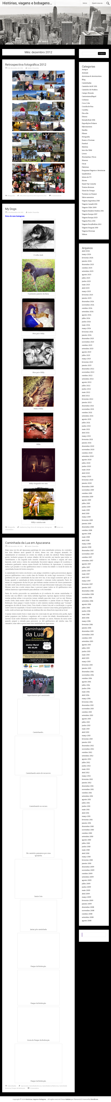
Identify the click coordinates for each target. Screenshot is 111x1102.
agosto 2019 (86, 500)
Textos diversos (88, 187)
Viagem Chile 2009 (89, 207)
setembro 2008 (87, 917)
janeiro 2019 (86, 524)
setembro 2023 (87, 349)
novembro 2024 (88, 305)
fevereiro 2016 (87, 624)
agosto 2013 (86, 719)
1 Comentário (34, 1088)
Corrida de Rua (87, 106)
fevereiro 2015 (87, 665)
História (85, 147)
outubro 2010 (87, 833)
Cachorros (23, 527)
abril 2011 (85, 813)
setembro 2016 (87, 601)
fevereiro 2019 (87, 520)
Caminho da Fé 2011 (89, 86)
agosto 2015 (86, 645)
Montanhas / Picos (89, 157)
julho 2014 (86, 685)
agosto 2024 (86, 315)
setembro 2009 (88, 877)
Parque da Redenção (18, 1088)
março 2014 (86, 699)
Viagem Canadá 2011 (89, 204)
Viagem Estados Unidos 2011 (93, 211)
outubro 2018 (87, 530)
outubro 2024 (87, 308)
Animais (85, 73)
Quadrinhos (86, 174)
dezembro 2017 (88, 550)
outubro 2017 (87, 557)
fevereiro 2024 (87, 332)
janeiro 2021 (86, 443)
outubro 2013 (87, 712)
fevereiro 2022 (87, 399)
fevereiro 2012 (87, 779)
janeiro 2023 (86, 365)
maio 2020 (86, 470)
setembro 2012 (87, 756)
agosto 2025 (86, 275)
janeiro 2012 (86, 783)
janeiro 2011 (86, 823)
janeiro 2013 (86, 742)
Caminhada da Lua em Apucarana (27, 543)
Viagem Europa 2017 (89, 214)
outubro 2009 (87, 873)
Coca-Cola (86, 103)
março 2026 (86, 254)
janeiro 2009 (87, 904)
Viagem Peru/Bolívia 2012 (91, 224)
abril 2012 (85, 773)
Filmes (84, 133)
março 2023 (86, 359)
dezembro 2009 (88, 867)
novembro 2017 (88, 554)
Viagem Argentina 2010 (91, 201)
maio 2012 (86, 769)
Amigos (85, 69)
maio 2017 (86, 574)
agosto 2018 (86, 534)
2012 (21, 196)
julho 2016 (86, 608)
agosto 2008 (86, 921)
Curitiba (85, 110)
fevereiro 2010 (87, 860)
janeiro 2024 (87, 335)
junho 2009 (86, 887)
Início (85, 3)
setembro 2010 (87, 836)
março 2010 (86, 857)
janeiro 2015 (86, 668)
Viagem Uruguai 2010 (90, 228)
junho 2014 (86, 688)
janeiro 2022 (87, 402)
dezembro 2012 (88, 746)
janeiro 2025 (86, 298)
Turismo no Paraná (89, 194)
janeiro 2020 (87, 483)
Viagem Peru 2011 (88, 221)
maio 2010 (86, 850)
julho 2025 (86, 278)
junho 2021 (86, 426)
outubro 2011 (87, 793)
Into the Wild (87, 150)
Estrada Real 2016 (88, 120)
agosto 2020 (86, 460)
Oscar (84, 164)
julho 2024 (86, 318)
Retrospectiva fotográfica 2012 (25, 64)
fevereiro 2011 (87, 820)
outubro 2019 (87, 493)
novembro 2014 (88, 675)
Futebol (85, 143)
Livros (84, 154)
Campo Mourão (88, 93)
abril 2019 (85, 513)
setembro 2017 (87, 561)
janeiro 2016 (86, 628)
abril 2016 (85, 618)
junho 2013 (86, 725)
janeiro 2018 (86, 547)
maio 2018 (86, 537)
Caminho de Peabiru (90, 90)
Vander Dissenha (33, 68)
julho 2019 (86, 503)
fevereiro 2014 (87, 702)
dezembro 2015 (88, 631)
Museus (85, 160)
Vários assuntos (88, 197)
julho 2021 (86, 423)
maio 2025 (86, 285)
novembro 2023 (88, 342)
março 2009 (86, 897)
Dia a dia (85, 113)
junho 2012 (86, 766)
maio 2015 (86, 655)
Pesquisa (102, 53)
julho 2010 (86, 843)
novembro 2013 (88, 709)
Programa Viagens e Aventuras (93, 170)
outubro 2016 (87, 598)
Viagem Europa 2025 (90, 218)
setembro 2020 (88, 456)
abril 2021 (85, 433)
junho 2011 (86, 806)
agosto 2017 (86, 564)
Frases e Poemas (88, 140)
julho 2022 (86, 386)
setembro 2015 (87, 641)
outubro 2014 (87, 678)
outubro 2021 (87, 412)
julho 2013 (86, 722)
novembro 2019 (88, 490)
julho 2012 (86, 762)
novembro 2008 (88, 910)
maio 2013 (86, 729)
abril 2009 (86, 894)
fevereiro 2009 (87, 900)
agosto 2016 (86, 604)
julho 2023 (86, 355)
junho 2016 (86, 611)
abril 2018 (85, 540)
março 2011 (86, 816)
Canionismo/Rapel (89, 96)
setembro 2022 (88, 379)
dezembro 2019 (88, 487)
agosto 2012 (86, 759)
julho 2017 (86, 567)
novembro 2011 (88, 789)
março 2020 (86, 476)
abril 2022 (86, 396)
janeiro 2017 (86, 587)
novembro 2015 (88, 635)
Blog (83, 80)
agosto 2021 (86, 419)
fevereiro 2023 (87, 362)
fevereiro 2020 (87, 480)
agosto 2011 (86, 799)
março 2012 (86, 776)
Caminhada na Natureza (50, 1086)
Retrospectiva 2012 (40, 196)
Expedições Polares (89, 123)
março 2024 (86, 328)
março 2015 (86, 661)
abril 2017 (85, 577)
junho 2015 (86, 651)
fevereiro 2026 (87, 258)
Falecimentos (87, 127)
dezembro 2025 (88, 264)
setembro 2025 (87, 271)
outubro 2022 (87, 375)
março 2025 (86, 291)
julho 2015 (86, 648)
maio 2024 (86, 325)
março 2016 (86, 621)
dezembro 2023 (88, 338)
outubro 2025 (87, 268)
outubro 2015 (87, 638)
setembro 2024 (87, 312)
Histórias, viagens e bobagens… (27, 3)
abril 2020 (86, 473)
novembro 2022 (88, 372)
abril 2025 (86, 288)
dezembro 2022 (88, 369)
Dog (28, 527)
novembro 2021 (88, 409)
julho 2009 (86, 884)
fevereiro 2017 (87, 584)
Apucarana (24, 1086)
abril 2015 (85, 658)
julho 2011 (86, 803)
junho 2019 (86, 507)
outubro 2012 (87, 752)
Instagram (48, 527)
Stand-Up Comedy (89, 184)
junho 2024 (86, 322)
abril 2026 (86, 251)
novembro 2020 (88, 449)
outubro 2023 (87, 345)
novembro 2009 (88, 870)
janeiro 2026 (87, 261)
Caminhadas (12, 1086)
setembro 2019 (87, 497)
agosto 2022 (86, 382)
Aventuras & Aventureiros (92, 76)
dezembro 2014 (88, 672)
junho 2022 (86, 389)
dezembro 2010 (88, 826)
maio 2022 (86, 392)
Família (84, 130)
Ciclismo (85, 100)
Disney (84, 117)
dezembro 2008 (88, 907)
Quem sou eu (97, 3)
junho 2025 (86, 281)
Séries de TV (86, 177)
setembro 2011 (87, 796)
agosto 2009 (86, 880)
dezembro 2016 (88, 591)
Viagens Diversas (88, 231)
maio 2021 (86, 429)
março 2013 (86, 736)
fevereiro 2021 (87, 439)
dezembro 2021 (88, 406)
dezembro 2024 (88, 301)
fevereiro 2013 (87, 739)
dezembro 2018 (88, 527)
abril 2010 (85, 853)
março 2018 (86, 544)
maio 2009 (86, 890)
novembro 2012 (88, 749)
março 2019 (86, 517)
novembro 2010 (88, 830)
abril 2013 (85, 732)
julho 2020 (86, 463)
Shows (84, 181)
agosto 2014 (86, 682)
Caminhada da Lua (35, 1086)
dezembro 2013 (87, 705)
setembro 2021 (87, 416)
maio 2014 (86, 692)
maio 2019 (86, 510)
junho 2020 (86, 466)
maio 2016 (86, 614)
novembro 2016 (88, 594)
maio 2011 (86, 810)
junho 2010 (86, 847)
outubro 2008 (87, 914)
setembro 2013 (87, 715)
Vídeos (84, 234)
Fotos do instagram (37, 527)
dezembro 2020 (88, 446)
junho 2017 (86, 571)
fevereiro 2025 (87, 295)
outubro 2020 (87, 453)
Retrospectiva (28, 196)
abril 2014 (85, 695)
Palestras (85, 167)
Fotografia (11, 196)
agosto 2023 (86, 352)
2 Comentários (56, 196)
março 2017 (86, 581)
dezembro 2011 (87, 786)
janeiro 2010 (86, 863)
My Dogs (10, 209)
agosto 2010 (86, 840)
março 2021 (86, 436)
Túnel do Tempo (88, 191)
